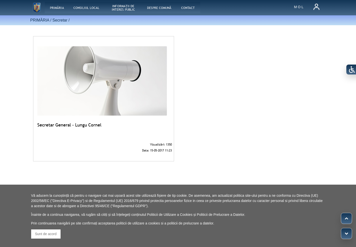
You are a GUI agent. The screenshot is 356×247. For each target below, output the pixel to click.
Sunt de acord (46, 234)
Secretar (59, 20)
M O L (298, 7)
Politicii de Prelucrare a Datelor (220, 215)
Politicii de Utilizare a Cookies (170, 215)
